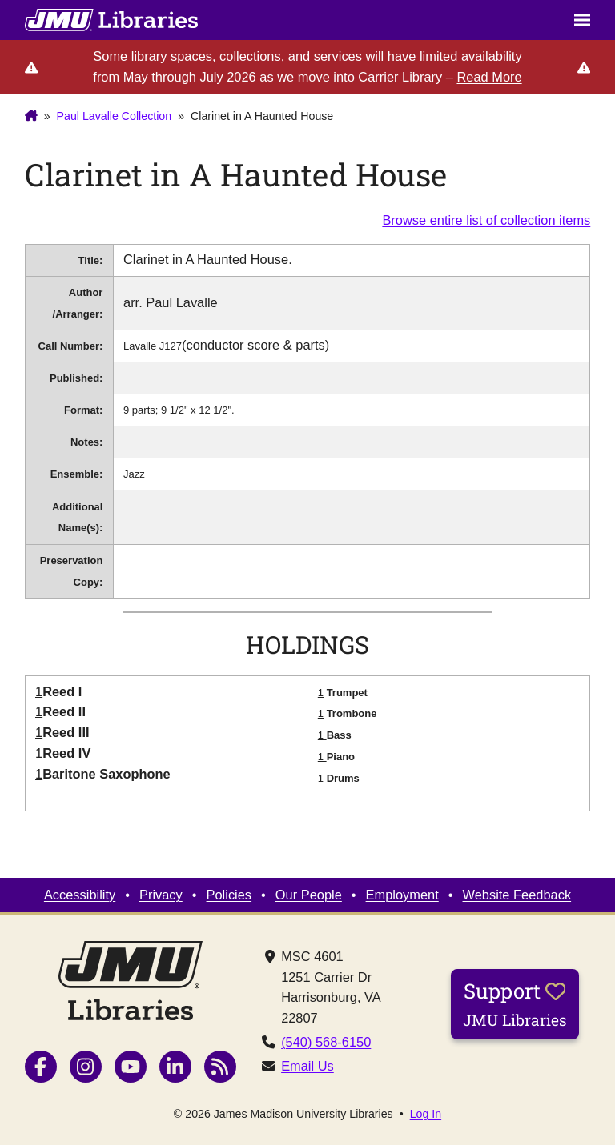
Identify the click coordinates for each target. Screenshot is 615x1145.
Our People (308, 894)
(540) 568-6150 (326, 1042)
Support (515, 1003)
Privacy (161, 894)
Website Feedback (517, 894)
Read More (488, 77)
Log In (425, 1113)
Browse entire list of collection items (486, 220)
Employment (402, 894)
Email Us (307, 1066)
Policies (229, 894)
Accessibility (79, 894)
